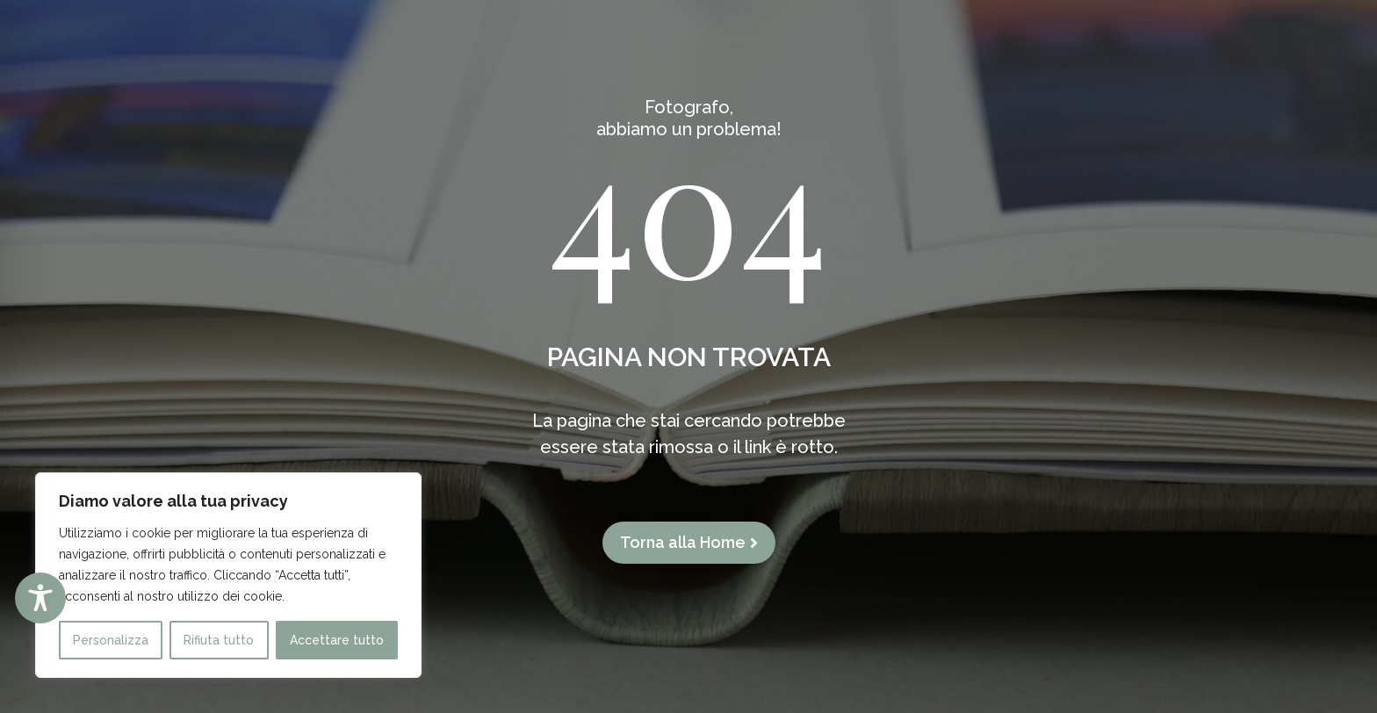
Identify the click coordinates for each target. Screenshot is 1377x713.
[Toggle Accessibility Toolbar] (40, 598)
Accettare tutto (337, 640)
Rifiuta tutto (219, 640)
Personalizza (110, 640)
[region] (228, 575)
